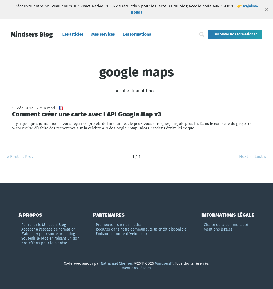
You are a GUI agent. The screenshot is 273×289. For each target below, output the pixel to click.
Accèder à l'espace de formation (48, 229)
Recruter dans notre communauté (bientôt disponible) (141, 229)
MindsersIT (164, 263)
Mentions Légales (136, 268)
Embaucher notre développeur (121, 234)
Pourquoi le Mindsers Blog (43, 225)
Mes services (103, 34)
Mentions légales (218, 229)
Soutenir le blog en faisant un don (50, 238)
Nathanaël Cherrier (116, 263)
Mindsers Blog (32, 34)
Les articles (72, 34)
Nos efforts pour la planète (44, 243)
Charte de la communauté (226, 225)
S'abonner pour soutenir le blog (48, 234)
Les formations (137, 34)
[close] (266, 9)
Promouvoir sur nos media (118, 225)
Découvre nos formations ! (235, 34)
